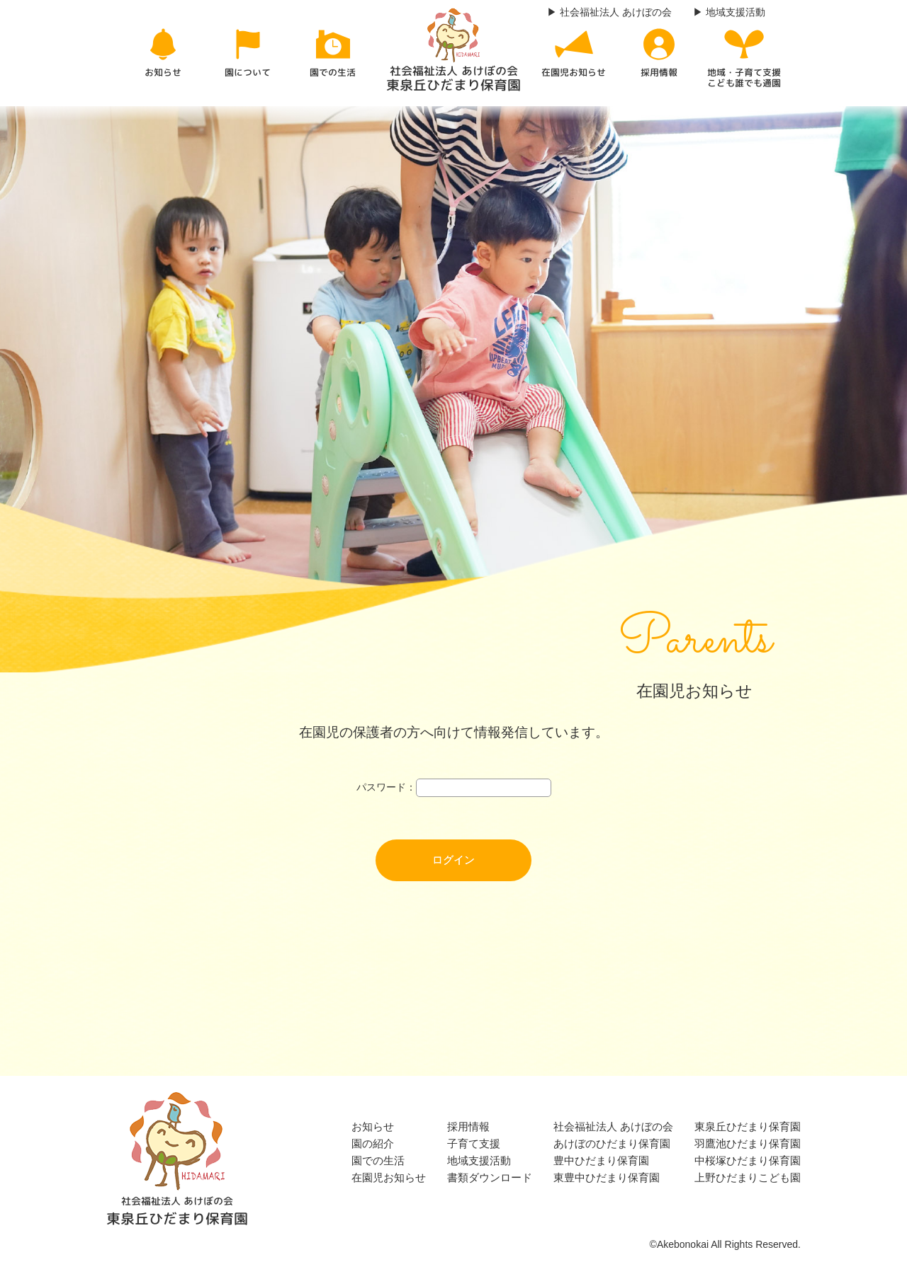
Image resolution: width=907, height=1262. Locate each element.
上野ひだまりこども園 (747, 1177)
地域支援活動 (479, 1160)
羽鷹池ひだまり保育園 (747, 1143)
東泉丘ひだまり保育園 (747, 1126)
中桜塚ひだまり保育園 (747, 1160)
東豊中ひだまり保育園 (606, 1177)
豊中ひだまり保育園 (601, 1160)
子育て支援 (473, 1143)
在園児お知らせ (388, 1177)
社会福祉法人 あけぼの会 (613, 1126)
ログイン (453, 860)
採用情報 (468, 1126)
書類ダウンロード (489, 1177)
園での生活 (378, 1160)
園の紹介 (372, 1143)
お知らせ (372, 1126)
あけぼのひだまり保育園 (611, 1143)
